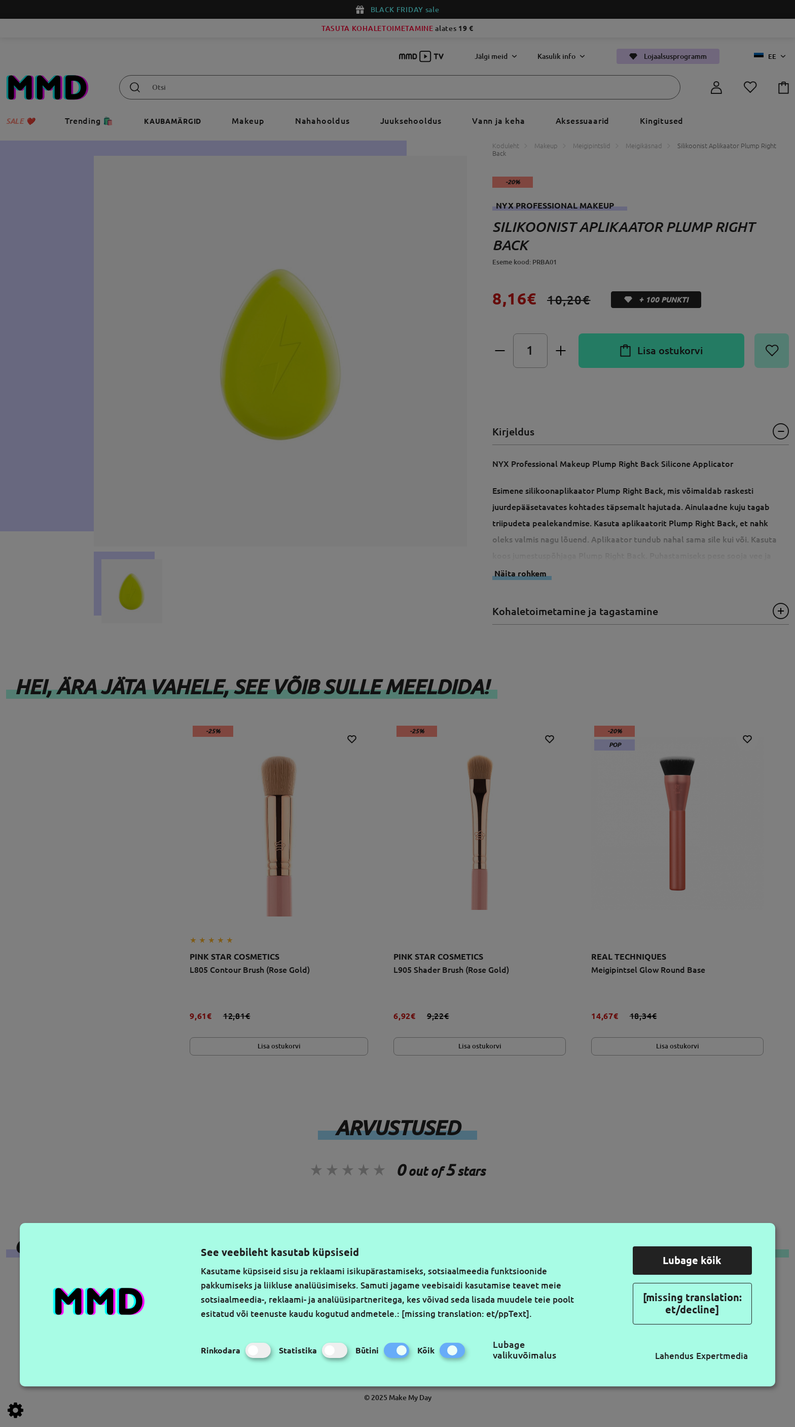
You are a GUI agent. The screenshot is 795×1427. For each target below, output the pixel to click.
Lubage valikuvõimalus (524, 1349)
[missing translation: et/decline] (692, 1303)
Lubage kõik (692, 1260)
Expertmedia (722, 1356)
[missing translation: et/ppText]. (467, 1313)
